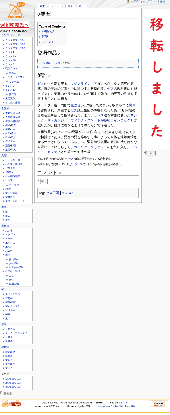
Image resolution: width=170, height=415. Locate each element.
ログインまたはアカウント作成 (148, 1)
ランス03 (20, 48)
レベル (15, 129)
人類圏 (9, 117)
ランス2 (9, 44)
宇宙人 (9, 368)
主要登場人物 (12, 113)
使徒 (7, 219)
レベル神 (10, 310)
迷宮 (7, 149)
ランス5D (10, 60)
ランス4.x (10, 56)
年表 (13, 125)
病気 (13, 149)
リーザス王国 (12, 160)
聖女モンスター (13, 306)
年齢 (7, 129)
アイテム (10, 141)
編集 (70, 6)
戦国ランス (11, 68)
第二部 (12, 94)
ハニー (9, 250)
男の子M (13, 259)
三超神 (9, 298)
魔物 (7, 254)
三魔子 (9, 337)
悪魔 (4, 324)
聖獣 (7, 302)
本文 (42, 6)
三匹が (12, 73)
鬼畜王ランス (12, 98)
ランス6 (9, 64)
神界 (7, 314)
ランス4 (9, 52)
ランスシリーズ (10, 35)
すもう (9, 360)
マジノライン (81, 83)
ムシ (11, 275)
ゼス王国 (10, 168)
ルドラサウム (12, 294)
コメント (48, 42)
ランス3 (9, 48)
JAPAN (9, 172)
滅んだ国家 (11, 193)
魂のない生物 (12, 271)
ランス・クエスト (15, 77)
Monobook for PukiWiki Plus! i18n (117, 406)
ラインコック (120, 120)
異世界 (5, 347)
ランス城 (14, 185)
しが (125, 402)
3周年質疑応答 (13, 386)
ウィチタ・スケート (85, 120)
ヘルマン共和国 (13, 164)
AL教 (8, 189)
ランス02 (20, 44)
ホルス (9, 246)
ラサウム (10, 329)
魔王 (7, 211)
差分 (81, 6)
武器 (7, 137)
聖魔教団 (10, 197)
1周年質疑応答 (13, 378)
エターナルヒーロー (16, 201)
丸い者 (9, 230)
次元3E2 (10, 352)
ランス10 (10, 89)
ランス (99, 115)
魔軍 (4, 207)
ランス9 (9, 85)
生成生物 (14, 283)
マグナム (14, 81)
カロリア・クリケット (90, 147)
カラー (9, 238)
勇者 (18, 121)
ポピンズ (10, 242)
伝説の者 (10, 121)
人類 (4, 155)
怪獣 (13, 302)
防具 (13, 137)
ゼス (40, 83)
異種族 (5, 225)
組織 (7, 125)
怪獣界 (9, 356)
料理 (13, 145)
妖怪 (11, 279)
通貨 (7, 145)
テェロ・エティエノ (16, 333)
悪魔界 (9, 341)
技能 (7, 133)
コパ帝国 (10, 180)
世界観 (5, 108)
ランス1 (9, 40)
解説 (45, 36)
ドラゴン (10, 234)
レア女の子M (16, 267)
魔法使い (77, 105)
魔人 (7, 215)
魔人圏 (17, 117)
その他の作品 (12, 102)
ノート (54, 6)
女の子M (13, 263)
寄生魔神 (10, 364)
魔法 (13, 133)
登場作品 (48, 31)
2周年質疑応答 (13, 382)
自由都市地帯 (12, 176)
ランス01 (20, 40)
